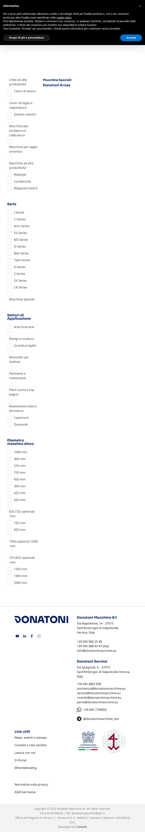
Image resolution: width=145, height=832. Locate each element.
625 (16, 500)
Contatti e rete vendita (30, 745)
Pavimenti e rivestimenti (17, 375)
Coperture (21, 418)
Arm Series (21, 226)
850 (16, 479)
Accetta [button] (131, 37)
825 (16, 530)
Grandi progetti (25, 345)
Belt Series (21, 253)
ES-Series (20, 233)
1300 (17, 569)
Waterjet (20, 174)
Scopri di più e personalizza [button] (26, 37)
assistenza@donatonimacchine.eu (101, 688)
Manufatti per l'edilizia (19, 359)
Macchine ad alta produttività (21, 165)
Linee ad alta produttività (18, 82)
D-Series (20, 246)
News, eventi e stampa (31, 737)
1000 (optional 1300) (23, 541)
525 (16, 466)
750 (16, 472)
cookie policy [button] (63, 17)
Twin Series (22, 260)
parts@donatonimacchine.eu (97, 702)
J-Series (19, 212)
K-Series (19, 267)
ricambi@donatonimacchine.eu (99, 698)
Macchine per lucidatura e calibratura (19, 130)
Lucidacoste (22, 181)
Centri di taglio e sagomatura (20, 105)
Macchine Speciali (21, 299)
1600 (17, 576)
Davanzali (21, 424)
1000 (17, 452)
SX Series (20, 280)
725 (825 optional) (22, 558)
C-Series (19, 219)
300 (16, 486)
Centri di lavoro (25, 91)
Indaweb (81, 827)
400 (16, 459)
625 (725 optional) (22, 511)
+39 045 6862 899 (89, 684)
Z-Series (19, 274)
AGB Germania (25, 792)
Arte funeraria (24, 327)
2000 (17, 583)
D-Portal (20, 760)
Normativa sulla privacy (31, 784)
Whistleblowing (26, 768)
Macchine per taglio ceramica (23, 149)
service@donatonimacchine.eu (99, 693)
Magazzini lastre (25, 188)
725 (16, 523)
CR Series (20, 287)
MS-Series (21, 240)
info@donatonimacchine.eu (96, 651)
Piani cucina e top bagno (21, 392)
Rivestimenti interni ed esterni (23, 408)
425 (16, 493)
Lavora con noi (25, 753)
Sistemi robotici (25, 114)
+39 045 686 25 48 (89, 641)
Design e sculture (21, 339)
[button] (140, 6)
